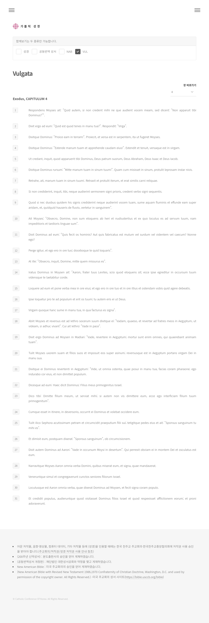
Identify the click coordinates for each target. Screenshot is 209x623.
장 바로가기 (189, 85)
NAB (69, 51)
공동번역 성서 (47, 51)
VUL (85, 51)
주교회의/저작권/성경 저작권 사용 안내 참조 (66, 551)
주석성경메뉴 (11, 10)
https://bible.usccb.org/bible (144, 577)
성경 (26, 51)
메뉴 (197, 10)
